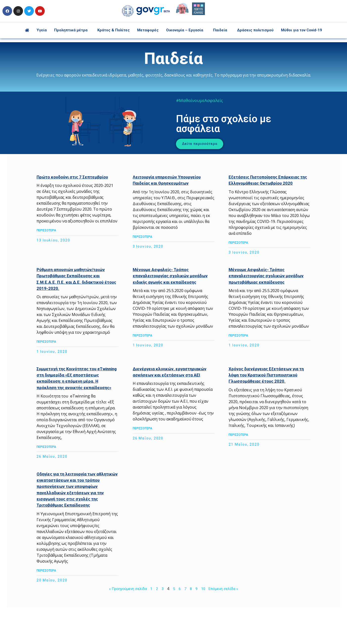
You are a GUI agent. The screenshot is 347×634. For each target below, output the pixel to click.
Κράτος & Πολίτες (113, 30)
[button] (206, 143)
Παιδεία (220, 30)
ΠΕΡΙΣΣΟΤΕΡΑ (52, 235)
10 (204, 611)
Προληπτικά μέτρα (70, 30)
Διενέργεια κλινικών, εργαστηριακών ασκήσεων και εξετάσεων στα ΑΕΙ (166, 379)
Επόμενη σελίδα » (227, 611)
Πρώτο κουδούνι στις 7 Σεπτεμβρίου (81, 175)
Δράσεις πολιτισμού (255, 30)
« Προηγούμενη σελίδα (124, 611)
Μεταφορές (148, 30)
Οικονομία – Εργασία (184, 30)
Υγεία (42, 30)
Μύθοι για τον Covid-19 (301, 30)
